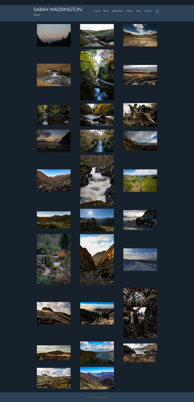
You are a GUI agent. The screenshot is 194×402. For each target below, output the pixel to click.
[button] (157, 10)
